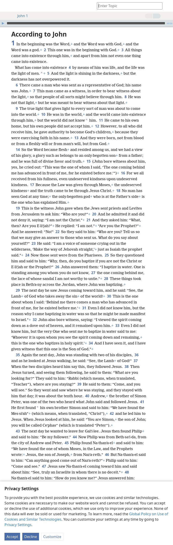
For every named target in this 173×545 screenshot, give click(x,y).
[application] (86, 23)
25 (106, 255)
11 (101, 120)
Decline (30, 536)
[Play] (3, 23)
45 (66, 442)
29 (17, 290)
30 (109, 296)
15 (88, 161)
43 (17, 431)
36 (136, 354)
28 (106, 278)
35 (17, 354)
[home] (7, 6)
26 (57, 266)
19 (17, 208)
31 (84, 307)
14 (17, 149)
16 (123, 173)
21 (88, 219)
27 (93, 272)
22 (57, 231)
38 (126, 366)
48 (127, 472)
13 (76, 137)
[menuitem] (7, 6)
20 (94, 214)
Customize (52, 536)
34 (90, 343)
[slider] (86, 23)
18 (118, 190)
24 (27, 255)
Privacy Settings (18, 524)
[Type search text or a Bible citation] (127, 5)
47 (44, 466)
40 (87, 395)
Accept (12, 536)
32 (34, 319)
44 (74, 436)
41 (142, 401)
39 (79, 384)
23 (33, 243)
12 (97, 126)
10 (43, 114)
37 (135, 360)
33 (117, 325)
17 (32, 184)
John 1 (20, 15)
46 (107, 454)
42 (111, 413)
